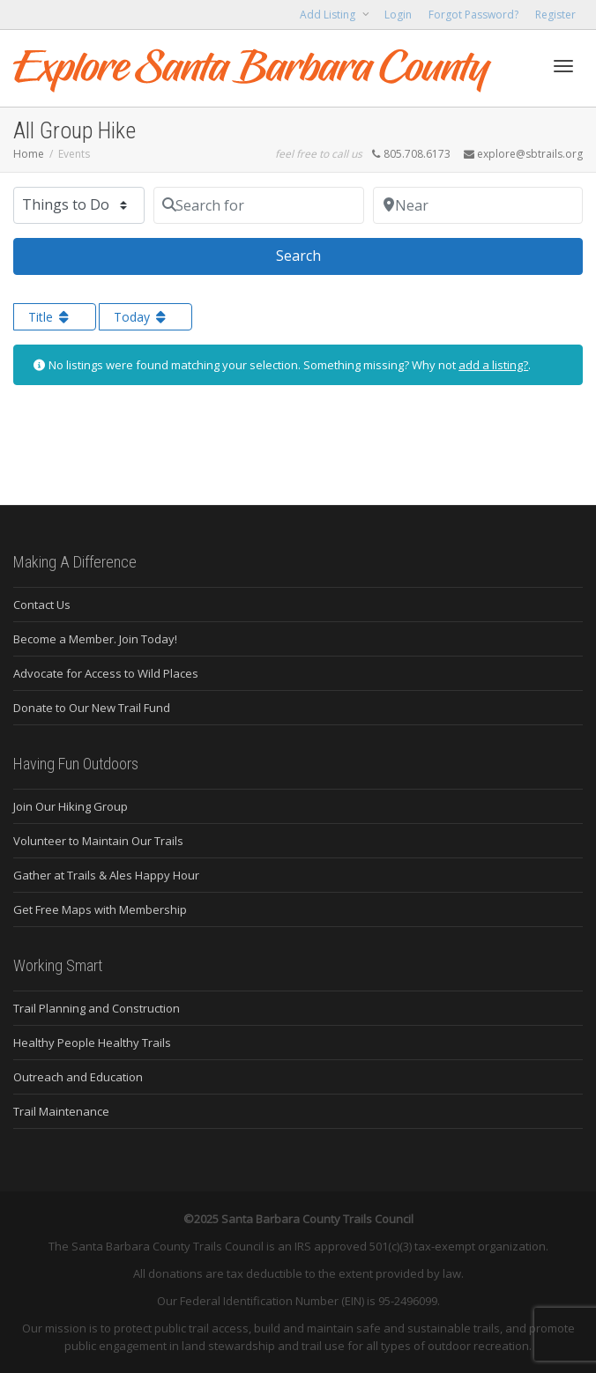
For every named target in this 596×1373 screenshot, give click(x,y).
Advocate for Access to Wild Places (105, 673)
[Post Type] (79, 205)
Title (50, 316)
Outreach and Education (78, 1077)
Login (398, 14)
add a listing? (493, 365)
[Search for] (258, 205)
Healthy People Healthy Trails (92, 1042)
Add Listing (329, 14)
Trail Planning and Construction (96, 1008)
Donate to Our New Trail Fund (91, 708)
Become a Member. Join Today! (95, 639)
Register (555, 14)
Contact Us (42, 604)
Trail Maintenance (61, 1111)
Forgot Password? (473, 14)
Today (141, 316)
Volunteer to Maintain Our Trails (98, 841)
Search (320, 254)
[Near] (478, 205)
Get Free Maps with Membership (100, 909)
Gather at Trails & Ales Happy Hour (106, 875)
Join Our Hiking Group (70, 806)
